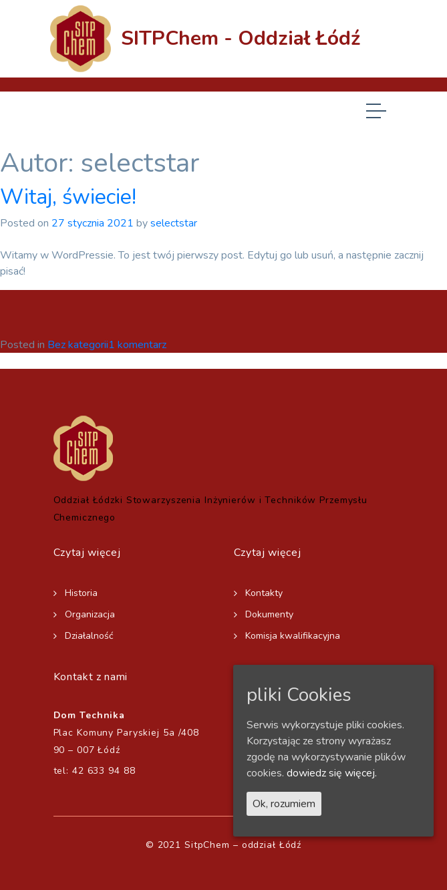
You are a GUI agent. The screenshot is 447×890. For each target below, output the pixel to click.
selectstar (173, 223)
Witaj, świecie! (68, 196)
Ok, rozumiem (284, 803)
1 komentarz (137, 344)
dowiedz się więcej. (332, 773)
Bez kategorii (77, 344)
